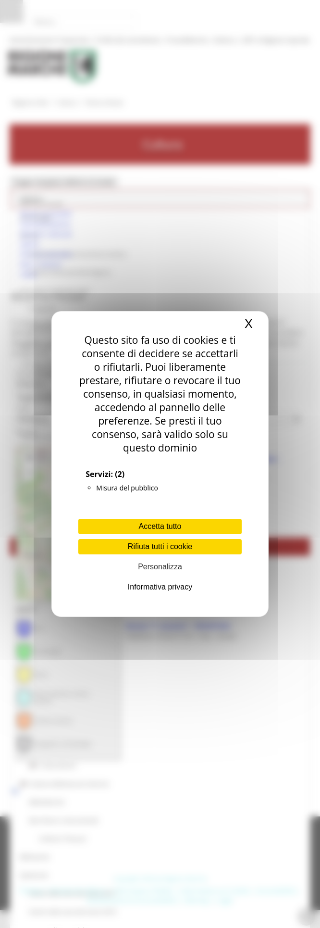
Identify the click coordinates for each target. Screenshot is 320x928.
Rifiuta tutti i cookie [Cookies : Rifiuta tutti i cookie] (160, 546)
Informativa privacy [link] (160, 587)
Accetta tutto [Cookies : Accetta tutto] (160, 526)
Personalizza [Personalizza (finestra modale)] (160, 567)
